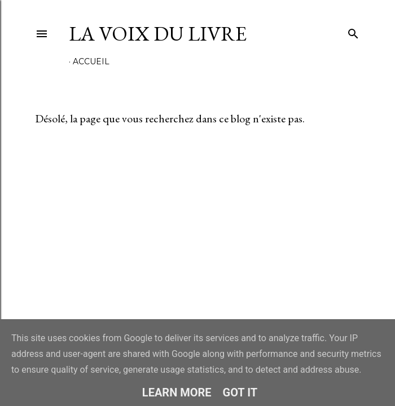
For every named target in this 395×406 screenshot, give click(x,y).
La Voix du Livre (158, 33)
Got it (240, 392)
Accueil (91, 61)
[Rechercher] (353, 31)
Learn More (177, 392)
